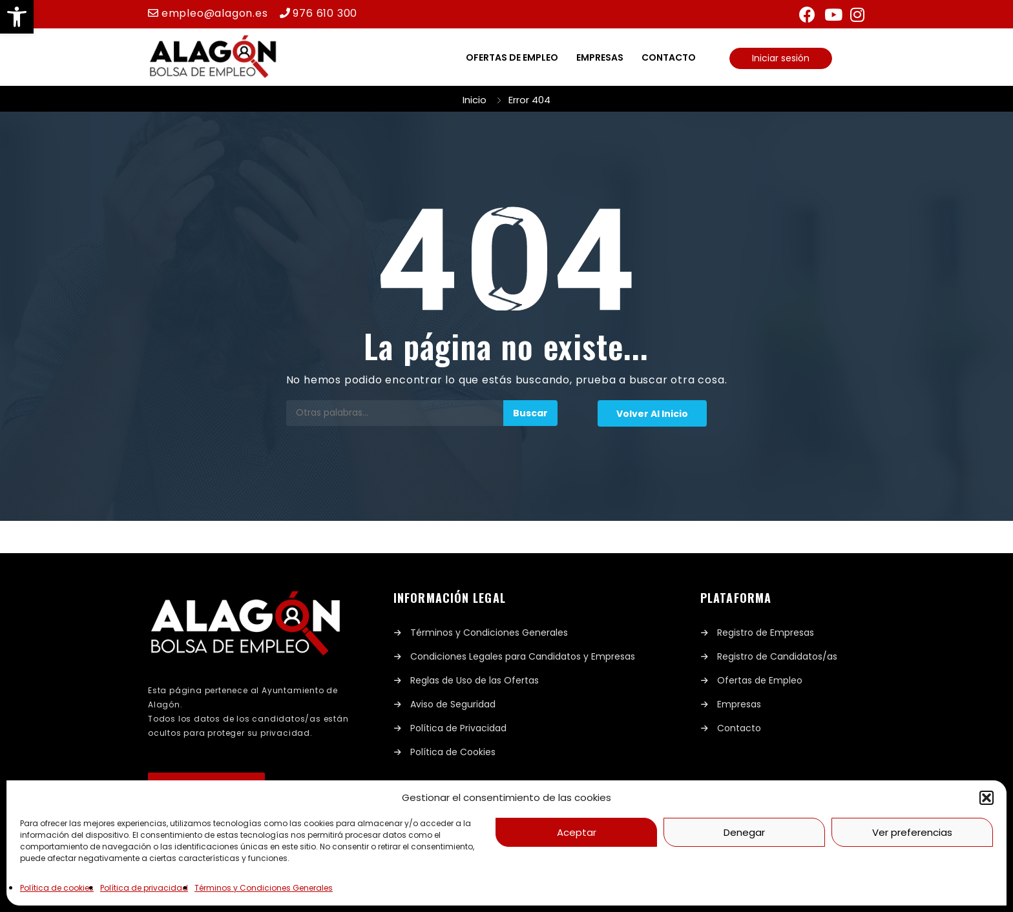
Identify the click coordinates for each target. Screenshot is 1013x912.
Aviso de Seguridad (453, 704)
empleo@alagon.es (215, 13)
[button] (17, 17)
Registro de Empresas (765, 632)
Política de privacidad (144, 887)
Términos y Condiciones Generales (263, 887)
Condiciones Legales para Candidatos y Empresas (522, 656)
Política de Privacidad (458, 728)
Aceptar (576, 832)
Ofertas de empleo (512, 57)
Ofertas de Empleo (759, 680)
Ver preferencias (912, 832)
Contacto (669, 57)
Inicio (474, 99)
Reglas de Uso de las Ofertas (474, 680)
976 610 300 (325, 13)
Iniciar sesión (780, 58)
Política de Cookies (453, 751)
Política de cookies (57, 887)
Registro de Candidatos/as (777, 656)
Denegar (744, 832)
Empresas (599, 57)
